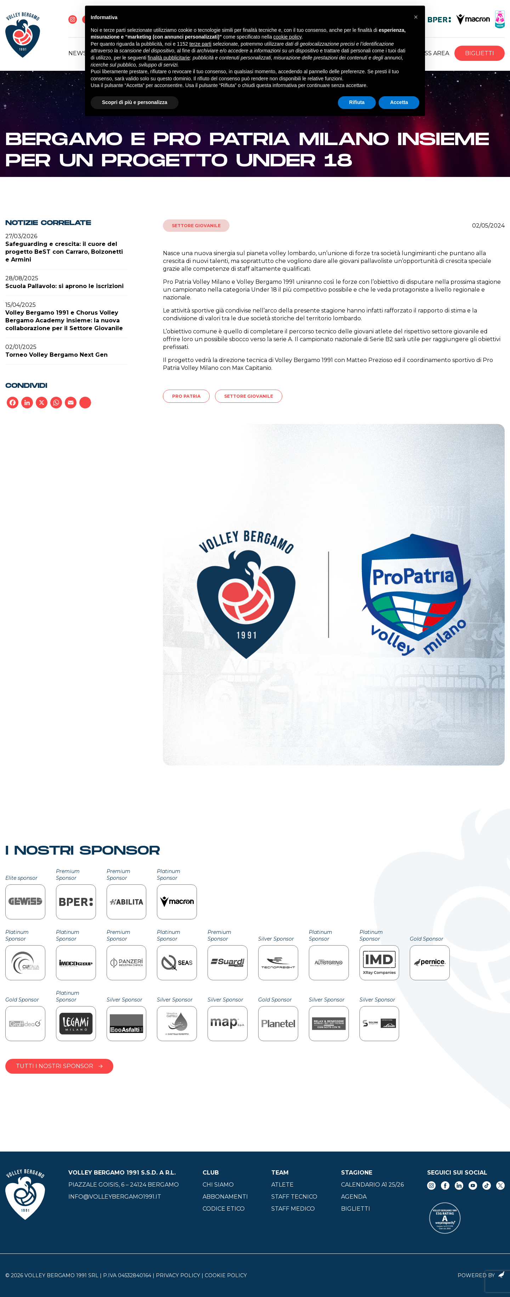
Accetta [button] (399, 102)
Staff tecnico (294, 1196)
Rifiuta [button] (357, 102)
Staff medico (293, 1208)
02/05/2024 (488, 225)
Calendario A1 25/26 (372, 1184)
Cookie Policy (226, 1275)
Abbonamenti (225, 1196)
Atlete (282, 1184)
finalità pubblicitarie (169, 58)
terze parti (200, 44)
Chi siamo (218, 1184)
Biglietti (479, 53)
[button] (415, 17)
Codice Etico (224, 1208)
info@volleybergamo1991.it (114, 1196)
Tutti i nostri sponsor (59, 1066)
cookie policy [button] (287, 37)
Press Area (430, 53)
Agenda (354, 1196)
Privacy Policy (178, 1275)
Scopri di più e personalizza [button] (134, 102)
